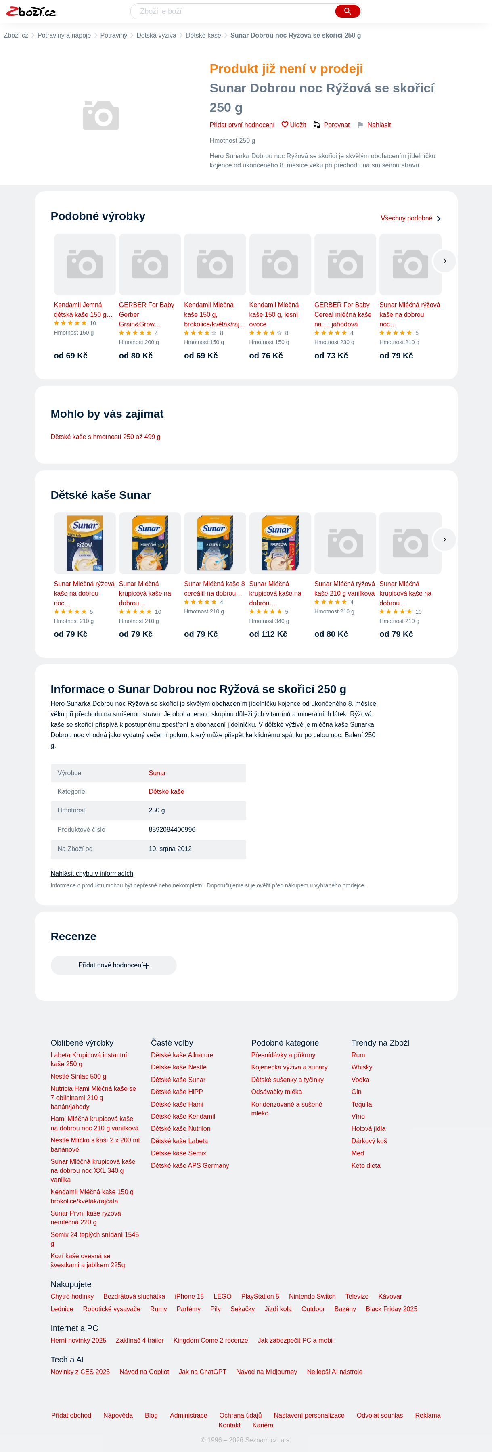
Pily (215, 1309)
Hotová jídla (369, 1128)
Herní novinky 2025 (79, 1340)
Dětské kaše (203, 35)
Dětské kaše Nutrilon (181, 1128)
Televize (357, 1296)
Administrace (188, 1415)
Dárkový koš (369, 1141)
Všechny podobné (411, 218)
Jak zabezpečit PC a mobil (296, 1340)
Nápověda (118, 1415)
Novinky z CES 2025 (80, 1371)
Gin (357, 1091)
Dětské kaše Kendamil (183, 1116)
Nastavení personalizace (309, 1415)
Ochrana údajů (241, 1415)
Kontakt (230, 1425)
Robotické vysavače (111, 1309)
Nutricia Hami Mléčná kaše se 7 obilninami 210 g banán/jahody (93, 1097)
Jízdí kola (278, 1309)
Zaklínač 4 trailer (139, 1340)
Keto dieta (366, 1165)
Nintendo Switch (312, 1296)
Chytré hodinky (72, 1296)
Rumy (158, 1309)
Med (358, 1153)
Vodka (360, 1079)
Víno (358, 1116)
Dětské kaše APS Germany (190, 1165)
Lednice (62, 1309)
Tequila (362, 1104)
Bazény (345, 1309)
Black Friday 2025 (391, 1309)
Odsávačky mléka (276, 1091)
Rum (358, 1055)
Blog (151, 1415)
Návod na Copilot (144, 1371)
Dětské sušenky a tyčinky (287, 1079)
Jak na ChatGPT (202, 1371)
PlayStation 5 (260, 1296)
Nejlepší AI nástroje (334, 1371)
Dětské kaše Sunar (178, 1079)
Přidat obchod (71, 1415)
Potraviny (114, 35)
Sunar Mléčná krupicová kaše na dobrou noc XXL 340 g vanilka (93, 1170)
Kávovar (390, 1296)
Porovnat (331, 125)
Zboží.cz (16, 35)
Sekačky (242, 1309)
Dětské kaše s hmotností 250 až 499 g (106, 436)
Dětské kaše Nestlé (179, 1067)
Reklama (427, 1415)
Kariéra (263, 1425)
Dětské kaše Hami (177, 1104)
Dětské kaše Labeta (179, 1141)
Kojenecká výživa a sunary (289, 1067)
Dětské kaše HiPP (177, 1091)
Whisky (362, 1067)
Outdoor (313, 1309)
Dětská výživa (156, 35)
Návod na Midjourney (266, 1371)
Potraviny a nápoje (64, 35)
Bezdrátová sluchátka (134, 1296)
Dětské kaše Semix (178, 1153)
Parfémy (189, 1309)
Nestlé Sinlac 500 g (79, 1076)
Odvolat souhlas (380, 1415)
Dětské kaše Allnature (182, 1055)
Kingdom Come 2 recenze (211, 1340)
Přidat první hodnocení (242, 124)
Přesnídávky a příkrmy (283, 1055)
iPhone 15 (189, 1296)
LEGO (222, 1296)
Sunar (157, 773)
